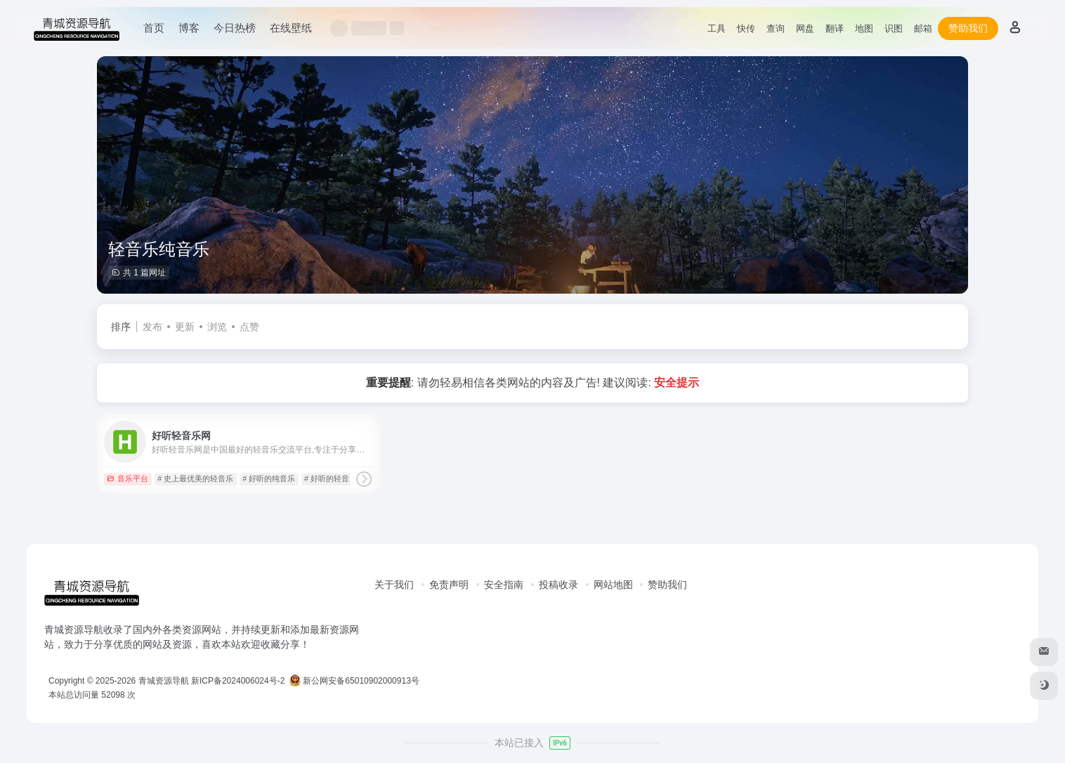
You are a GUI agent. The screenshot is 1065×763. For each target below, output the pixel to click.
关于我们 (394, 584)
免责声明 (449, 584)
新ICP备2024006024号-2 (238, 681)
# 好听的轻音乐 (330, 478)
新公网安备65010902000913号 (355, 681)
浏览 (217, 326)
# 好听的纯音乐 (268, 478)
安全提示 (676, 383)
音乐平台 (127, 478)
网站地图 (613, 584)
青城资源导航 (163, 681)
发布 (152, 326)
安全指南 (503, 584)
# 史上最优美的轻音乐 (195, 478)
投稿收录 (558, 584)
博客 (189, 28)
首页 (153, 28)
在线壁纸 (291, 28)
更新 (185, 326)
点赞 (249, 326)
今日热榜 (235, 28)
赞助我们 (968, 28)
